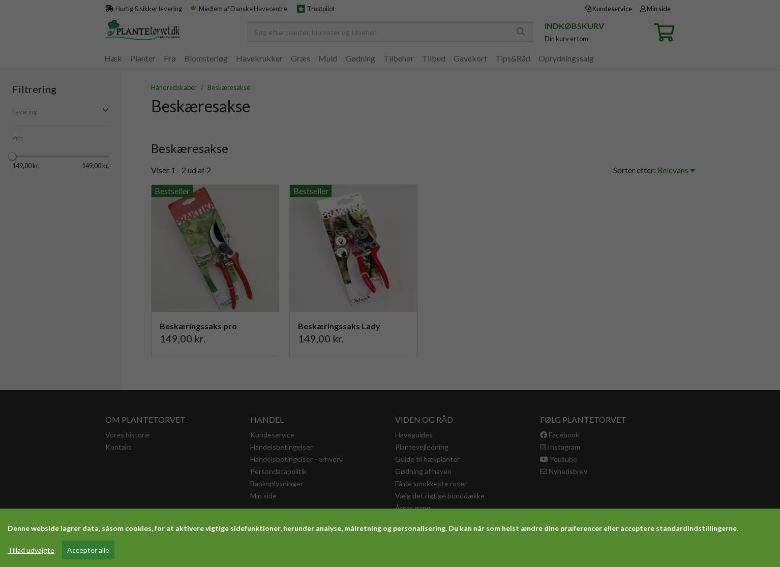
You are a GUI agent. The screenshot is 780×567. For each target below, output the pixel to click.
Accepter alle (88, 550)
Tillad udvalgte (31, 550)
